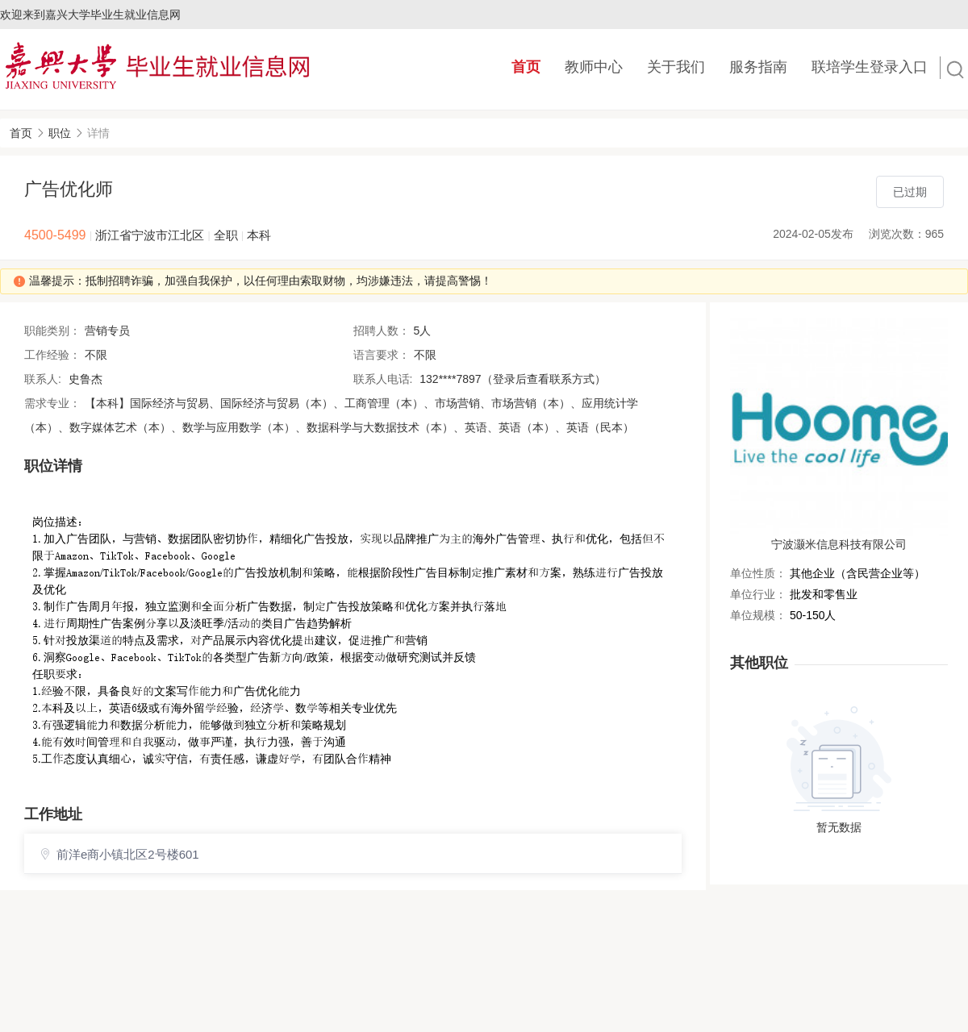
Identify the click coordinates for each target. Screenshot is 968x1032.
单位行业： (758, 594)
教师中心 (594, 67)
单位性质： (758, 573)
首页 (525, 67)
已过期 (910, 191)
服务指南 (758, 67)
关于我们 (676, 67)
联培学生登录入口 (870, 67)
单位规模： (758, 615)
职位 (59, 133)
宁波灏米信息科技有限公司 (839, 544)
